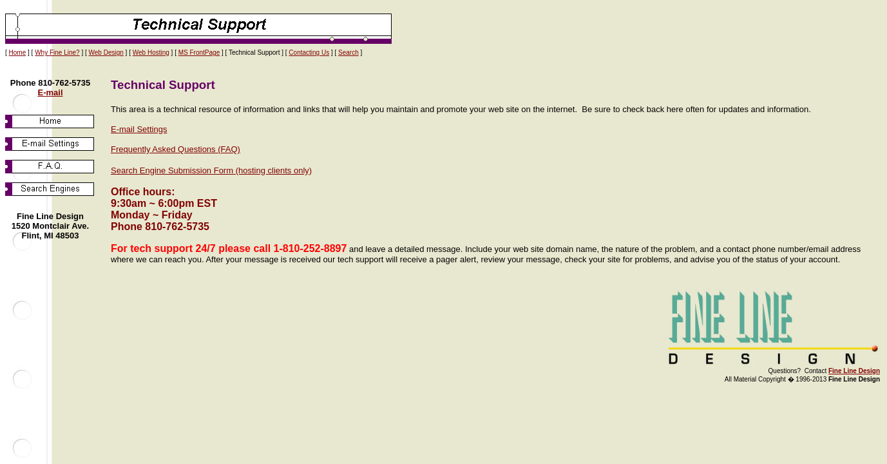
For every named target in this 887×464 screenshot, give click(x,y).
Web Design (106, 52)
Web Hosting (151, 52)
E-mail (49, 92)
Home (17, 52)
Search (348, 52)
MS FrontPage (199, 52)
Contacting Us (309, 52)
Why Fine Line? (57, 52)
